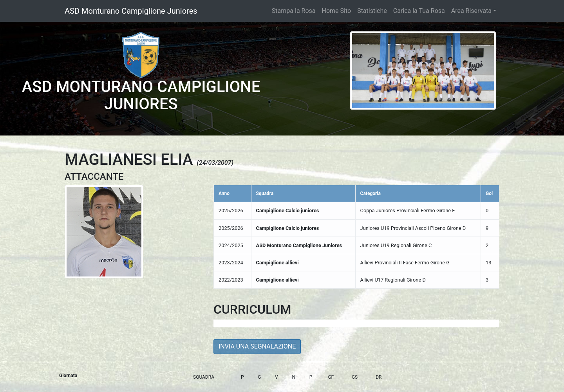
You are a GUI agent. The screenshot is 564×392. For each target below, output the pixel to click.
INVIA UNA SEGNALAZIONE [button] (257, 346)
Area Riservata (471, 10)
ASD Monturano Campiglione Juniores (131, 11)
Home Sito (336, 10)
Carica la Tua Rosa (419, 10)
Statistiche (372, 10)
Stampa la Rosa (294, 10)
